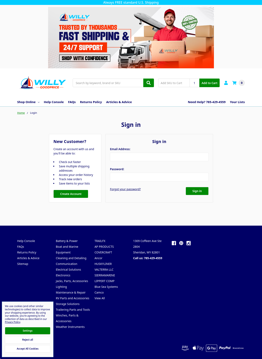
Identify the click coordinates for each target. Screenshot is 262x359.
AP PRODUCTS (104, 247)
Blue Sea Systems (106, 287)
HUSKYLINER (103, 264)
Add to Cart (209, 83)
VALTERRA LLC (104, 269)
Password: (117, 169)
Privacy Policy (12, 322)
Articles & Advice (119, 102)
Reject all (27, 339)
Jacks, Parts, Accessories (72, 281)
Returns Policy (91, 102)
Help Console (54, 102)
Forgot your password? (125, 189)
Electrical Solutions (68, 269)
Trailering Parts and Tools (73, 310)
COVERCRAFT (103, 252)
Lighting (61, 287)
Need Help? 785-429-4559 (207, 102)
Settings (28, 330)
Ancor (99, 258)
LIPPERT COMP (105, 281)
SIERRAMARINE (105, 275)
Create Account (70, 194)
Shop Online (28, 102)
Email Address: (120, 149)
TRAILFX (100, 241)
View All (100, 298)
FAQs (72, 102)
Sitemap (22, 264)
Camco (99, 292)
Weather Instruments (70, 327)
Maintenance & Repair (71, 292)
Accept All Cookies (27, 348)
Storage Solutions (68, 304)
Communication (66, 264)
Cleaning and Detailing (71, 258)
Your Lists (237, 102)
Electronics (63, 275)
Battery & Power (67, 241)
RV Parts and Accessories (72, 298)
